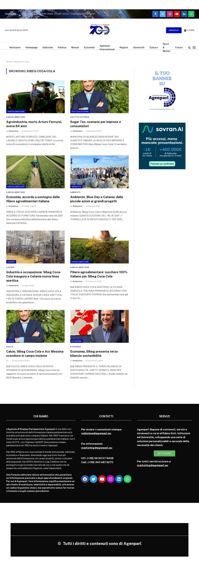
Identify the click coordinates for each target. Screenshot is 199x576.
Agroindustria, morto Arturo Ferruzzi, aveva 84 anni (34, 124)
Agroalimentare (16, 111)
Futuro (179, 47)
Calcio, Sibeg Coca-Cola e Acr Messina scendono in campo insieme (34, 354)
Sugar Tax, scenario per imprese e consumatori (95, 124)
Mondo (75, 47)
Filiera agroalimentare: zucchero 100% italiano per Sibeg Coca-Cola (98, 274)
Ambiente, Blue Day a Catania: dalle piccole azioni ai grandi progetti (96, 199)
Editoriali (48, 47)
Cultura (153, 47)
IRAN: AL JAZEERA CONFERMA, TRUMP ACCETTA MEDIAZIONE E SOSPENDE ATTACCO (59, 14)
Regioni (124, 47)
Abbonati (174, 30)
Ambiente (76, 187)
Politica (62, 47)
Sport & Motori (166, 47)
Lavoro (11, 262)
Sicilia (10, 341)
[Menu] (194, 47)
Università (138, 47)
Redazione (13, 131)
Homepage (31, 47)
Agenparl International (107, 47)
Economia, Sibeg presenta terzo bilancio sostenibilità (94, 354)
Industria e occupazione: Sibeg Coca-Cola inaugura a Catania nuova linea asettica (33, 276)
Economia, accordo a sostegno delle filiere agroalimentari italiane (33, 199)
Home (9, 62)
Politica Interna (80, 111)
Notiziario (15, 47)
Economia (89, 47)
